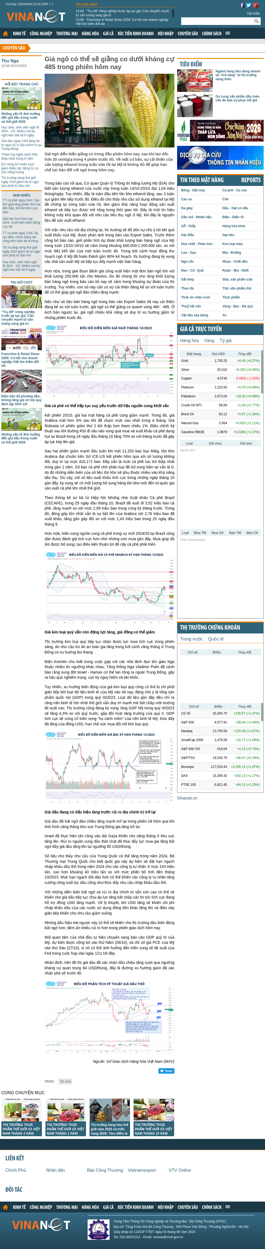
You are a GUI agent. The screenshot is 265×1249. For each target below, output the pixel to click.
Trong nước (191, 639)
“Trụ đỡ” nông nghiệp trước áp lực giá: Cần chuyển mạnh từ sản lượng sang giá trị (122, 13)
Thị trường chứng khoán (210, 628)
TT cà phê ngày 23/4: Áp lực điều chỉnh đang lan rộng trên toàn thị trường (20, 237)
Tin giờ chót (87, 5)
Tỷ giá (226, 340)
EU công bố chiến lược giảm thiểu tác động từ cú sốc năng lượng (19, 168)
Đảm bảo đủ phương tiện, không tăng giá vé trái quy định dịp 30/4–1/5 (21, 400)
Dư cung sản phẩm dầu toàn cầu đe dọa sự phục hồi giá (237, 98)
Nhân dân (55, 1170)
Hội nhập (166, 34)
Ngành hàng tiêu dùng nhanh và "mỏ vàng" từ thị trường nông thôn (238, 75)
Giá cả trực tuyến (201, 329)
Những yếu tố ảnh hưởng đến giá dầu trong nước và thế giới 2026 (20, 118)
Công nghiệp (41, 34)
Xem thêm (228, 33)
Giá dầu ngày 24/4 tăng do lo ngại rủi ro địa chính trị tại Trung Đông (21, 145)
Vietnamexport (142, 1170)
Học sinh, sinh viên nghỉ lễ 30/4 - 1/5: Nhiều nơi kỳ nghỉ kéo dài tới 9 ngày (20, 131)
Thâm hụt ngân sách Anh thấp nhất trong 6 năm (19, 156)
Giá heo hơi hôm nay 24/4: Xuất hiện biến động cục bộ (21, 222)
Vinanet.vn (187, 798)
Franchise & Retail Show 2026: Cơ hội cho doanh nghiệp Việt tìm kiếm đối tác (122, 21)
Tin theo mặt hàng (202, 180)
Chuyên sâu (188, 34)
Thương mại (67, 34)
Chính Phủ (15, 1170)
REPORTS (251, 180)
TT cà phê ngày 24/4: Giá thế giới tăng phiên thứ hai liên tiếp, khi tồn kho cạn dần (21, 206)
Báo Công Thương (105, 1170)
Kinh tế (19, 34)
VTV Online (180, 1170)
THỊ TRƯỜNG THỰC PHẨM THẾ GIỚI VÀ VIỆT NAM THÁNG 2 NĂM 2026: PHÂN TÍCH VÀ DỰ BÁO (21, 1133)
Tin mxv (65, 1081)
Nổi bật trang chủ (21, 84)
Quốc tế (216, 639)
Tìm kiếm (253, 13)
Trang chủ (5, 33)
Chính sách (211, 34)
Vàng (209, 340)
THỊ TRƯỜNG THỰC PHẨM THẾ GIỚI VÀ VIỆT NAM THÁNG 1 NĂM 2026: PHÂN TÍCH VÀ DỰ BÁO (65, 1133)
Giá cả (108, 34)
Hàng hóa (90, 34)
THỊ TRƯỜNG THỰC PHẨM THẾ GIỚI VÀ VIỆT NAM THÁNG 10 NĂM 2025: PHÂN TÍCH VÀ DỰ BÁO (153, 1133)
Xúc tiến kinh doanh (136, 34)
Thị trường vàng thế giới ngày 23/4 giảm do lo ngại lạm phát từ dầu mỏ (20, 182)
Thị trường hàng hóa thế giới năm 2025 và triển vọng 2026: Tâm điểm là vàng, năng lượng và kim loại (109, 1133)
